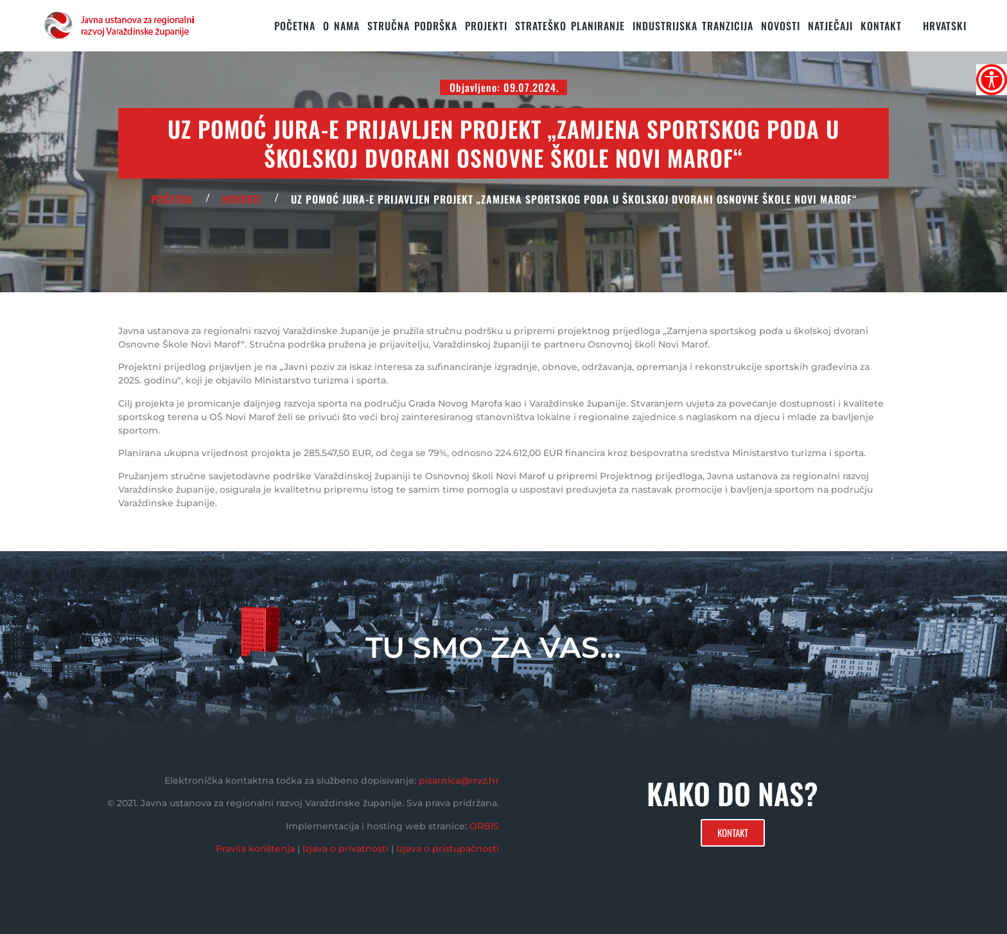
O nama (341, 25)
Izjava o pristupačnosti (447, 848)
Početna (294, 25)
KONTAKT (881, 25)
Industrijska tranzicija (693, 25)
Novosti (780, 25)
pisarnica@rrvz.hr (459, 780)
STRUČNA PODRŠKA (412, 25)
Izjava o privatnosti (345, 848)
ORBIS (484, 826)
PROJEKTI (486, 25)
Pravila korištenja (255, 848)
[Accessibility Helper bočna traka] (991, 79)
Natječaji (830, 25)
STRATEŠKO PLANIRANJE (570, 25)
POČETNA (172, 199)
